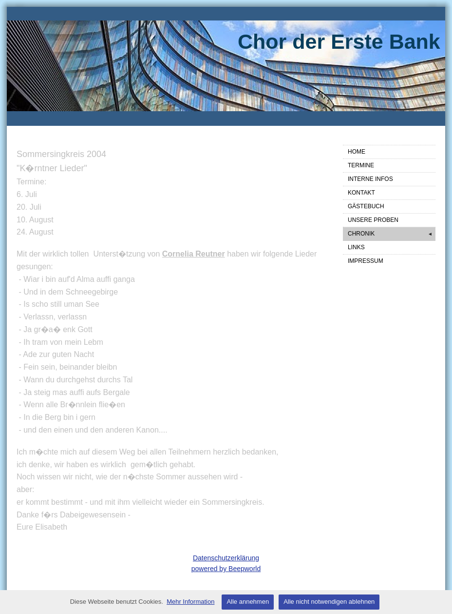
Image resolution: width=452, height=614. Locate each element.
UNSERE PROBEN (373, 220)
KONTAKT (361, 192)
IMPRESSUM (365, 260)
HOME (356, 151)
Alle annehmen (247, 601)
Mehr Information (190, 601)
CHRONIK (391, 234)
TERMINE (361, 165)
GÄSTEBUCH (366, 206)
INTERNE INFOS (370, 179)
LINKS (356, 247)
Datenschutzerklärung (226, 558)
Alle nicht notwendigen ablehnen (329, 601)
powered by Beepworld (226, 569)
